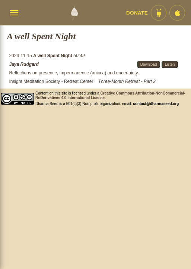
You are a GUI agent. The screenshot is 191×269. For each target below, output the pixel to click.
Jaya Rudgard (23, 64)
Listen (170, 64)
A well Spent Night (53, 55)
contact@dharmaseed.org (156, 104)
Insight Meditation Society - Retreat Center (51, 81)
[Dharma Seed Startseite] (74, 12)
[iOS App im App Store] (177, 13)
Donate (137, 13)
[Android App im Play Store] (158, 13)
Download (148, 64)
